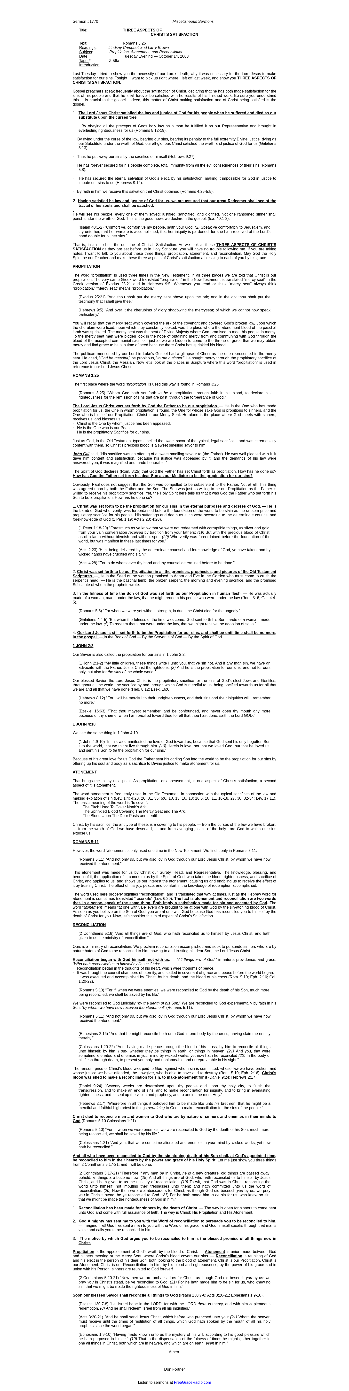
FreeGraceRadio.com (192, 1382)
